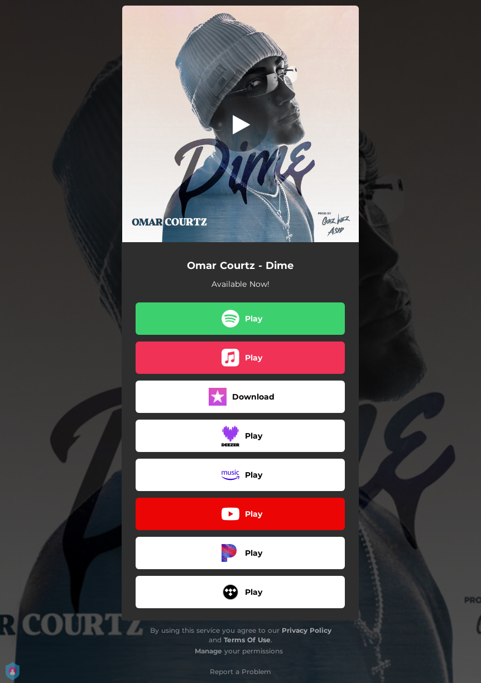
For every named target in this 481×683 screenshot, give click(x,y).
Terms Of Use (247, 640)
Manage (208, 651)
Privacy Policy (306, 630)
